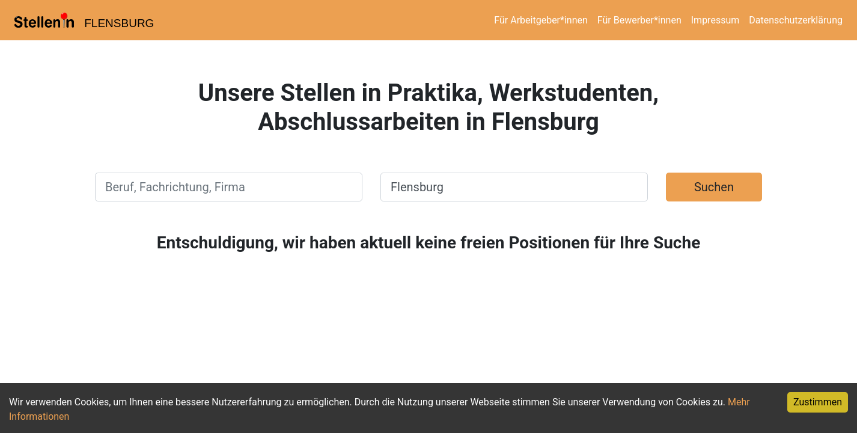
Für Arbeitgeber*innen (540, 20)
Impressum (715, 20)
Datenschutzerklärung (796, 20)
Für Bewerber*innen (639, 20)
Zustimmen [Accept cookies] (817, 402)
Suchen (714, 187)
